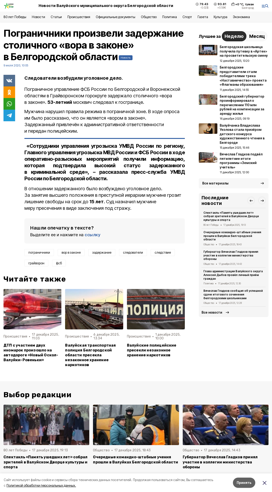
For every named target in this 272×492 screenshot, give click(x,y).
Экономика (241, 17)
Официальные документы (115, 17)
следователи (133, 252)
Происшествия (78, 17)
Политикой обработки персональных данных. (41, 485)
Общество (149, 17)
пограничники (39, 252)
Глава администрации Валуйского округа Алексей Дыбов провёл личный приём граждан (233, 274)
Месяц (257, 36)
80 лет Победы (14, 17)
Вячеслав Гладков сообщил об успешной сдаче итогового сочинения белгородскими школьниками (233, 294)
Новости (38, 17)
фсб (59, 263)
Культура (220, 17)
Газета (203, 17)
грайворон (36, 263)
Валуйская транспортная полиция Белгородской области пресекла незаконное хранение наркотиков (90, 355)
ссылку (92, 234)
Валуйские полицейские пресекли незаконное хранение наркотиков (151, 350)
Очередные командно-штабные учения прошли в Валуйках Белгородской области (232, 235)
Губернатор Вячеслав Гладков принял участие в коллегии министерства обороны (230, 255)
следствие (163, 252)
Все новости (212, 312)
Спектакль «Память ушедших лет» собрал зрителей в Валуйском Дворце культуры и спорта (231, 216)
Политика (169, 17)
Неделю (234, 36)
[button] (251, 200)
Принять (244, 483)
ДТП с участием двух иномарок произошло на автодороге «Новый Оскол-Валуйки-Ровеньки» (30, 352)
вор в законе (71, 252)
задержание (101, 252)
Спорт (187, 17)
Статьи (56, 17)
